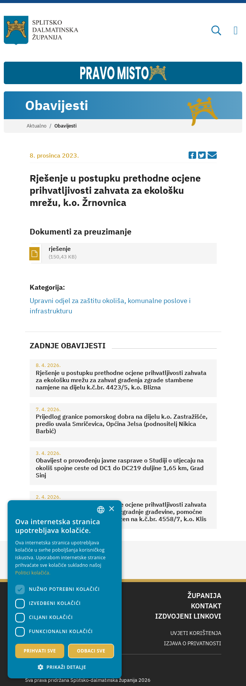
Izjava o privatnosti (192, 643)
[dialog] (65, 589)
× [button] (111, 509)
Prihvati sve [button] (40, 651)
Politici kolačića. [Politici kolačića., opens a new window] (33, 573)
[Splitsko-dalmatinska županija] (41, 30)
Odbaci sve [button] (91, 651)
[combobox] (101, 510)
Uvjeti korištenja (195, 633)
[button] (64, 667)
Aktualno (36, 126)
